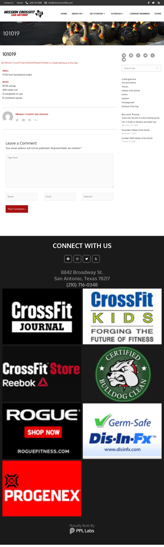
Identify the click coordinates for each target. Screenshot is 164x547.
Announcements (129, 82)
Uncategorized (128, 103)
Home (64, 13)
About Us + (78, 13)
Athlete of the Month (131, 91)
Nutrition (125, 99)
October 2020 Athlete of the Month (137, 140)
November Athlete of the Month (136, 131)
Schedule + (118, 13)
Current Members (140, 13)
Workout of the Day (68, 63)
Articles (125, 87)
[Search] (157, 68)
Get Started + (98, 13)
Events (125, 95)
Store (158, 13)
